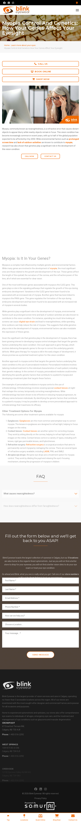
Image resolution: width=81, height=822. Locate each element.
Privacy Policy (40, 798)
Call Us (41, 63)
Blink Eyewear (35, 793)
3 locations (73, 572)
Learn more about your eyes (23, 45)
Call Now (29, 156)
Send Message (40, 655)
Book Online (41, 71)
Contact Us (50, 156)
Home (7, 45)
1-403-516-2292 (16, 740)
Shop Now (41, 79)
